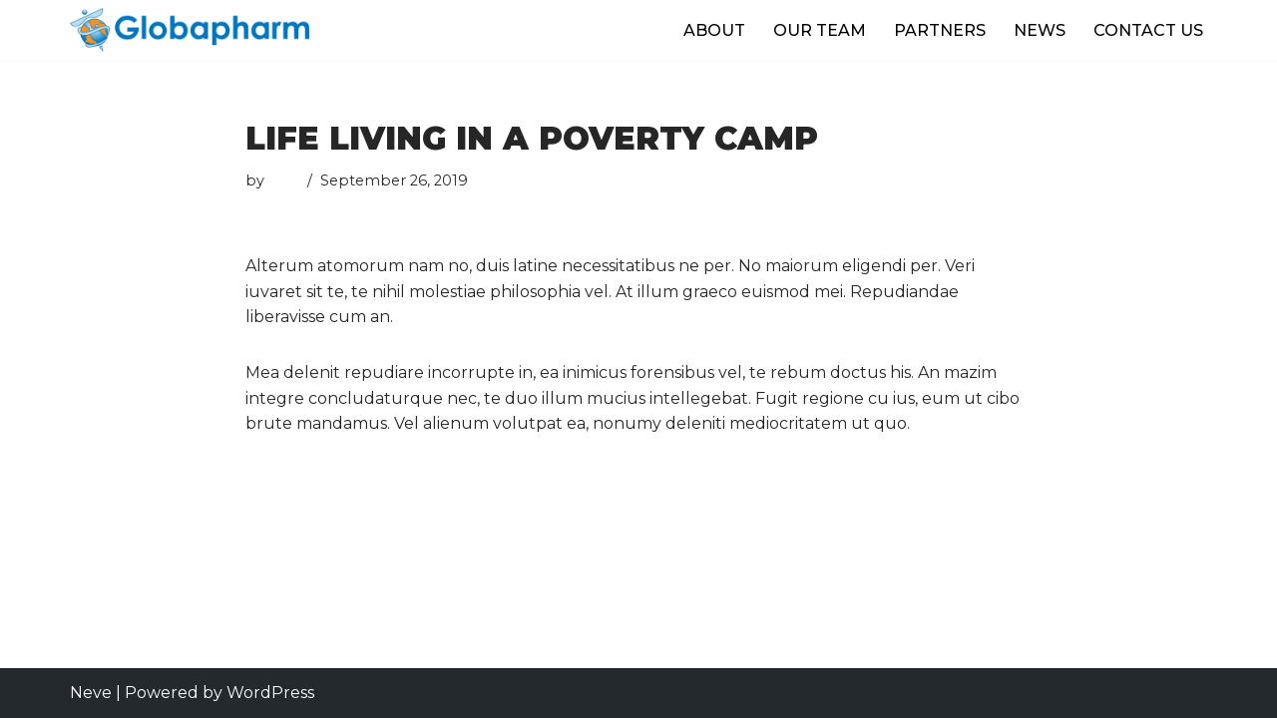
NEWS (1039, 30)
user (283, 180)
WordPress (270, 692)
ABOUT (714, 30)
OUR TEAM (819, 30)
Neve (91, 692)
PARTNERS (940, 30)
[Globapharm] (189, 30)
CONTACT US (1148, 30)
